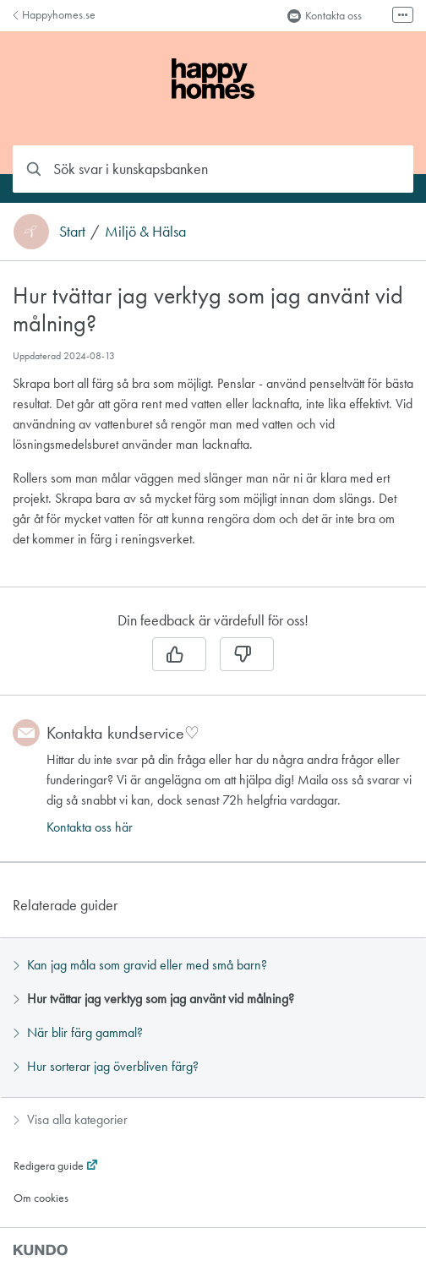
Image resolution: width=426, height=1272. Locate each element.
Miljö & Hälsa (145, 231)
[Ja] (179, 654)
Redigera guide (49, 1165)
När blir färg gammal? (78, 1032)
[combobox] (213, 169)
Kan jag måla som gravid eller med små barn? (140, 965)
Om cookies (41, 1197)
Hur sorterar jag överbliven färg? (106, 1066)
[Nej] (247, 654)
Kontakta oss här (89, 827)
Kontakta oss (324, 15)
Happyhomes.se (54, 14)
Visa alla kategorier (71, 1119)
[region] (213, 434)
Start (72, 231)
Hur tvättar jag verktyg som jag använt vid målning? (154, 998)
